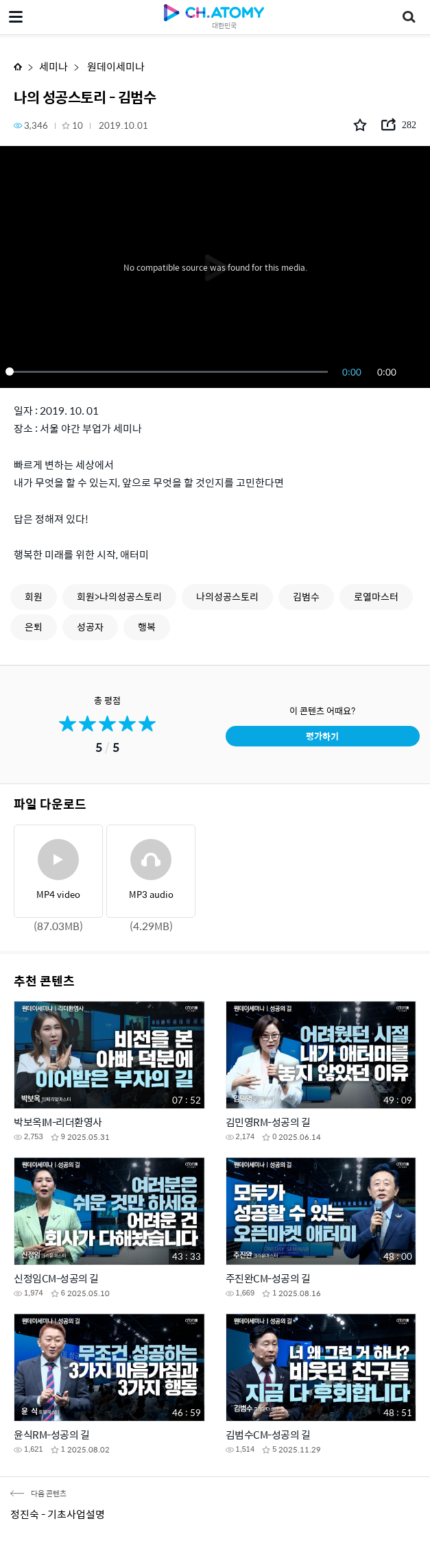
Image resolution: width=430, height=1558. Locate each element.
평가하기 (322, 736)
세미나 (53, 66)
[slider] (169, 371)
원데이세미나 (115, 66)
